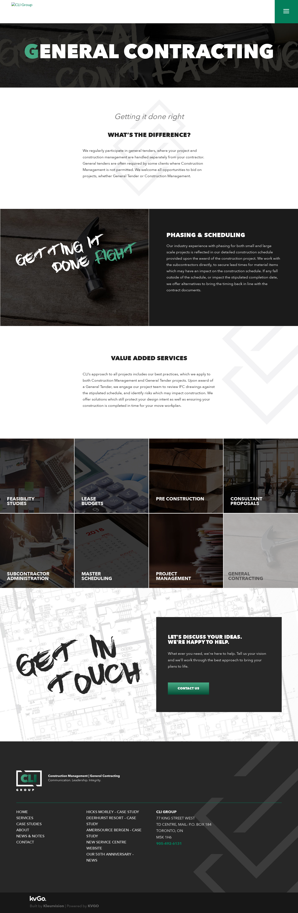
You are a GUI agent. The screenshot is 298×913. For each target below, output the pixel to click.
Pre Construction (180, 499)
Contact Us (188, 688)
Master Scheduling (96, 576)
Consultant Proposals (246, 501)
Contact (25, 842)
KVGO (93, 906)
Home (22, 812)
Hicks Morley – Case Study (112, 812)
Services (24, 818)
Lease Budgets (92, 501)
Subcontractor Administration (28, 576)
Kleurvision (53, 906)
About (22, 830)
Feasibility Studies (20, 501)
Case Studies (29, 824)
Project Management (173, 576)
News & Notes (30, 836)
